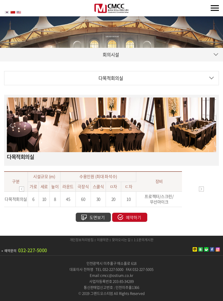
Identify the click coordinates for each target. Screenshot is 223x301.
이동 (201, 189)
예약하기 (133, 217)
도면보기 (97, 217)
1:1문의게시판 (143, 240)
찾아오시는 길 (121, 240)
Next (212, 125)
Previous (11, 125)
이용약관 (103, 240)
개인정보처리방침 (82, 240)
